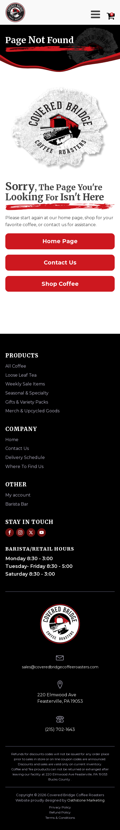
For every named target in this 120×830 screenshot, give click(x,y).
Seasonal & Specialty (27, 393)
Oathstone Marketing (86, 800)
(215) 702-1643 (60, 729)
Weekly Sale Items (25, 383)
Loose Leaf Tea (21, 375)
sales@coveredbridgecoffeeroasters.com (60, 667)
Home (11, 439)
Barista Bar (16, 504)
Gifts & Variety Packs (26, 402)
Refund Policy (60, 812)
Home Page (60, 241)
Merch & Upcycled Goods (32, 410)
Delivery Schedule (25, 457)
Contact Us (60, 262)
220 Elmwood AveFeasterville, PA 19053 (60, 698)
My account (18, 495)
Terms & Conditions (60, 818)
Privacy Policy (60, 807)
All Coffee (15, 366)
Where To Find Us (24, 466)
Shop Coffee (60, 283)
